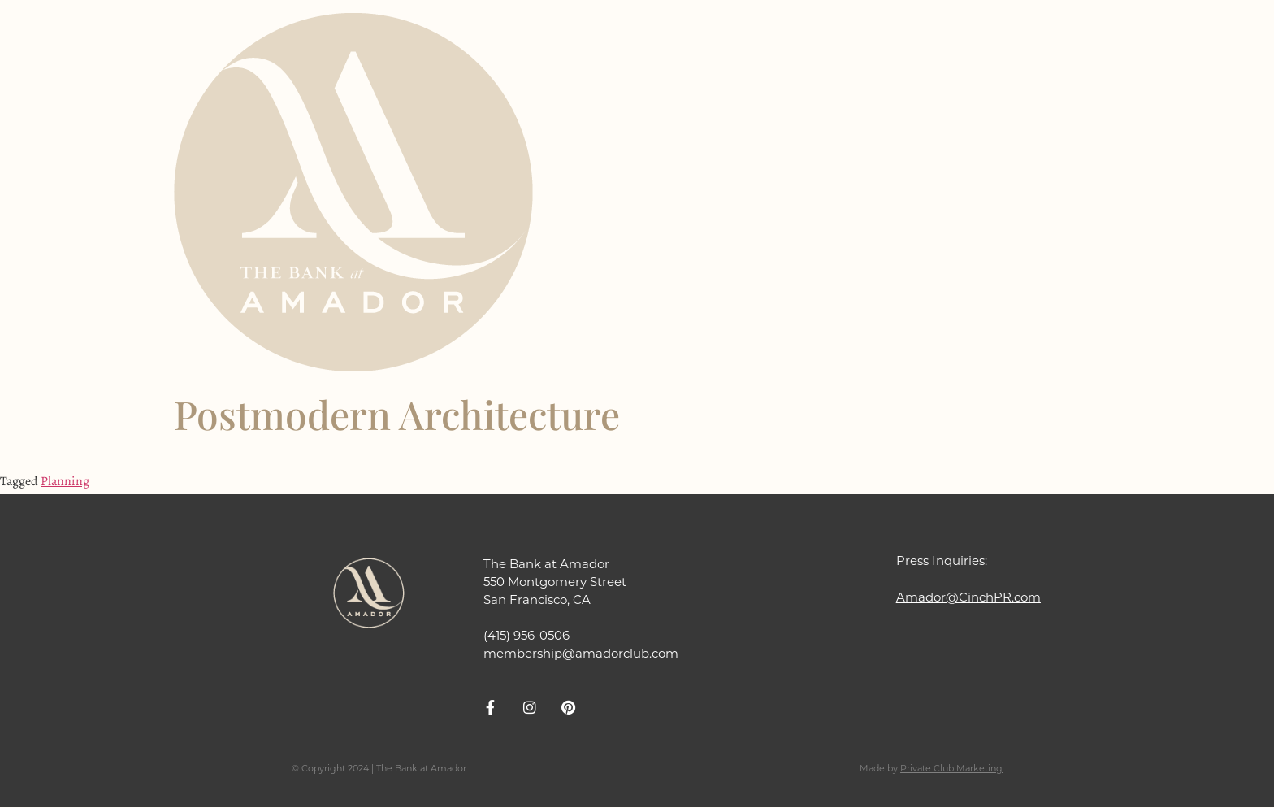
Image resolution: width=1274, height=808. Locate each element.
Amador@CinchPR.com (968, 597)
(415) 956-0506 (526, 635)
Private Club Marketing (951, 768)
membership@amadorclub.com (580, 653)
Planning (65, 481)
